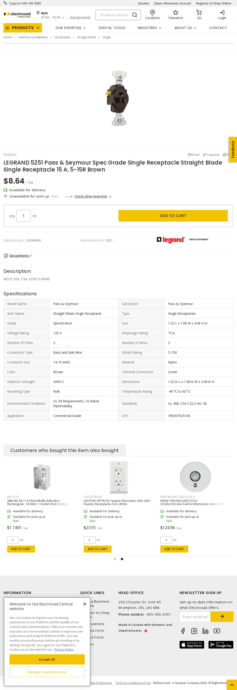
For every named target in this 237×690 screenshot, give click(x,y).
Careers (87, 644)
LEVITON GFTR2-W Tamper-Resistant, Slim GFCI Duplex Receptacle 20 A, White (117, 502)
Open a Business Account (172, 3)
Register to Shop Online (213, 3)
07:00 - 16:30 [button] (50, 17)
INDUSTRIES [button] (147, 27)
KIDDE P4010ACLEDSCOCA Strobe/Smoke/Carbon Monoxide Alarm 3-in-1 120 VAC (193, 504)
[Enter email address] (195, 616)
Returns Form (92, 630)
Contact (218, 27)
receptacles (62, 37)
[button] (115, 559)
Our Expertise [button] (68, 27)
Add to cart (173, 215)
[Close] (85, 604)
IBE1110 (13, 497)
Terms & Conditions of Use (133, 683)
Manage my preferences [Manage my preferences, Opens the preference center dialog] (47, 672)
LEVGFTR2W (93, 497)
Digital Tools (112, 27)
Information (17, 592)
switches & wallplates (33, 37)
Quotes (143, 3)
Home (7, 37)
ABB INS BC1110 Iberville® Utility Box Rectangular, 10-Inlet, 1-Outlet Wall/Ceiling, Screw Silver (37, 504)
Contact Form (91, 637)
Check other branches (91, 196)
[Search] (118, 15)
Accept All (47, 659)
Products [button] (23, 27)
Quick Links (92, 592)
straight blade (86, 37)
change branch (80, 17)
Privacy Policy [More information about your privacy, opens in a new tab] (63, 649)
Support (15, 3)
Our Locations (92, 624)
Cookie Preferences (99, 683)
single (107, 37)
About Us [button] (183, 27)
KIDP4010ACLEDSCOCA (177, 497)
